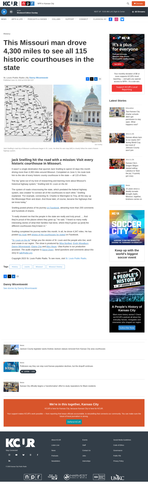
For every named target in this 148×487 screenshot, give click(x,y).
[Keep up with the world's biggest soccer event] (126, 232)
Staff (84, 450)
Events (84, 445)
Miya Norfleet (65, 248)
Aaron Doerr (47, 255)
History (7, 39)
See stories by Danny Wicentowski (20, 293)
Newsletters (55, 466)
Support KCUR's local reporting (127, 93)
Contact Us (86, 456)
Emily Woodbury (80, 248)
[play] (4, 17)
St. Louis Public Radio (75, 264)
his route (23, 240)
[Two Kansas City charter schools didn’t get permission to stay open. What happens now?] (117, 118)
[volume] (11, 17)
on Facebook (53, 213)
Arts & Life (17, 24)
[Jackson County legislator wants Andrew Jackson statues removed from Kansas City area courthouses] (11, 355)
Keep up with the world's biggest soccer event (127, 259)
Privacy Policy (118, 466)
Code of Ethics (118, 450)
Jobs (84, 461)
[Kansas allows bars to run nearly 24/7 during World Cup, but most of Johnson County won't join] (117, 143)
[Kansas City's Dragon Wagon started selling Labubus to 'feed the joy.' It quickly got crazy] (117, 169)
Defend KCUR (74, 427)
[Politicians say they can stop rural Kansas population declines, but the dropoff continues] (11, 372)
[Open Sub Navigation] (8, 24)
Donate (141, 6)
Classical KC (100, 24)
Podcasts (54, 461)
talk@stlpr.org (25, 258)
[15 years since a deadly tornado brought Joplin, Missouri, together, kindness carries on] (117, 195)
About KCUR (56, 445)
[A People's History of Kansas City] (126, 289)
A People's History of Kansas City (127, 313)
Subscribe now (127, 333)
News (4, 24)
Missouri (39, 272)
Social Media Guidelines (122, 445)
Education (130, 113)
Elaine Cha (36, 252)
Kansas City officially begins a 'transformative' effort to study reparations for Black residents (58, 391)
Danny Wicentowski (38, 83)
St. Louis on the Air (21, 245)
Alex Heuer (51, 252)
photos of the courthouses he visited (48, 240)
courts (27, 272)
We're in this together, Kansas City (74, 409)
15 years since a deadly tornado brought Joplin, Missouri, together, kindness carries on (134, 199)
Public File (117, 461)
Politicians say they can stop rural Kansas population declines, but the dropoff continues (56, 371)
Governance (117, 456)
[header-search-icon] (129, 6)
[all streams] (138, 17)
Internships (86, 466)
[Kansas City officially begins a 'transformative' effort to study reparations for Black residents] (11, 392)
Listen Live (55, 450)
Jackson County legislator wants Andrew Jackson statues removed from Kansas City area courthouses (62, 354)
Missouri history (55, 272)
